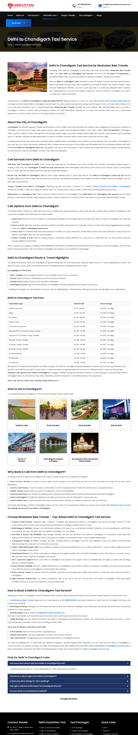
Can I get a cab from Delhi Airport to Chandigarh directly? (36, 686)
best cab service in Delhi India (114, 101)
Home (10, 45)
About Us (106, 731)
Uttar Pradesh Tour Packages (82, 734)
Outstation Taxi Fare (110, 734)
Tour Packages (77, 728)
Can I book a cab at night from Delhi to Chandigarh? (33, 676)
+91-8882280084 (69, 600)
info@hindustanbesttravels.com (51, 613)
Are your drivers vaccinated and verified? (28, 691)
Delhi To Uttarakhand (48, 731)
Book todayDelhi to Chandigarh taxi (105, 646)
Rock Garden (53, 425)
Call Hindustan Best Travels (22, 600)
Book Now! (18, 23)
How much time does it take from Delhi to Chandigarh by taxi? (37, 663)
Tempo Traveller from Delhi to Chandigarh (111, 186)
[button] (69, 663)
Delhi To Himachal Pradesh (50, 728)
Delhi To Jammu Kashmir (49, 734)
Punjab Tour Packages (80, 731)
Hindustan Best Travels (120, 505)
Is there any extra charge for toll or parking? (29, 681)
